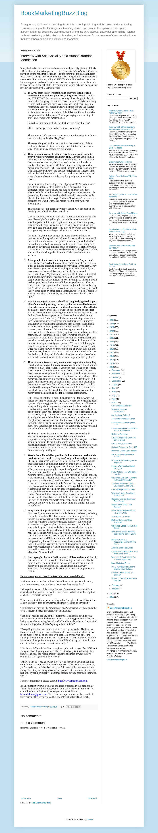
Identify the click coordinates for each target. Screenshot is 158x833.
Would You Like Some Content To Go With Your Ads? (124, 479)
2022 (112, 334)
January (115, 589)
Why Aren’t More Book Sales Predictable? (123, 494)
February (116, 585)
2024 (112, 327)
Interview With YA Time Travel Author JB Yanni (121, 112)
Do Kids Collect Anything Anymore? (121, 521)
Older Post (92, 798)
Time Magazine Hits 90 (120, 516)
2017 (112, 352)
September (116, 381)
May (114, 395)
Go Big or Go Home (119, 434)
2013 (112, 367)
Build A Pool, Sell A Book (121, 444)
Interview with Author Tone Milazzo (123, 213)
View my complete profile (117, 660)
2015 (112, 360)
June (114, 392)
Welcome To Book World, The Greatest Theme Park (123, 558)
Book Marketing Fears (120, 563)
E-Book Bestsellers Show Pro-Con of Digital (123, 439)
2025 (112, 324)
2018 (112, 349)
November (116, 374)
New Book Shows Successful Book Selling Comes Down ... (123, 534)
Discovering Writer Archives (120, 162)
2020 (112, 342)
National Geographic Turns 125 (124, 447)
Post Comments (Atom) (41, 803)
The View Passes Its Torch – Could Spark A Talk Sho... (123, 485)
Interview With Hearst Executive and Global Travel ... (124, 552)
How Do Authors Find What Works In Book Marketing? (123, 230)
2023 (112, 331)
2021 (112, 338)
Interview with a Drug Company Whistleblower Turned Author (122, 128)
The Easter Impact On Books (123, 419)
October (115, 377)
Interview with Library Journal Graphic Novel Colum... (123, 568)
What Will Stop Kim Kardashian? (119, 410)
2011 (112, 597)
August (115, 385)
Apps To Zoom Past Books (122, 548)
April (114, 399)
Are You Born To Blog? (120, 415)
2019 (112, 345)
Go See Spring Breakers (121, 406)
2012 (112, 593)
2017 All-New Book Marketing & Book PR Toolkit (122, 146)
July (114, 388)
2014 (112, 363)
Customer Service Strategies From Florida (123, 500)
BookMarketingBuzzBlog (54, 13)
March (115, 403)
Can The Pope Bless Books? (123, 489)
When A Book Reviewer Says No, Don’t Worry (123, 512)
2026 (112, 320)
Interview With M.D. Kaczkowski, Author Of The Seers (123, 542)
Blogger (90, 819)
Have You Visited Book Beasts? (124, 451)
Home (59, 798)
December (116, 370)
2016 (112, 356)
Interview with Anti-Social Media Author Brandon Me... (124, 429)
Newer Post (26, 798)
